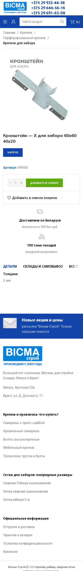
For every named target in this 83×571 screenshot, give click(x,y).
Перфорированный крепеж (25, 38)
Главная (9, 33)
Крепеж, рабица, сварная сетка (55, 567)
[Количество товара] (16, 183)
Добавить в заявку (44, 182)
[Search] (43, 21)
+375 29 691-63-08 (48, 12)
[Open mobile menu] (5, 22)
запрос (13, 152)
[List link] (41, 423)
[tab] (10, 266)
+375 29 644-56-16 (48, 7)
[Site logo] (15, 7)
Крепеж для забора (19, 43)
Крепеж (26, 33)
